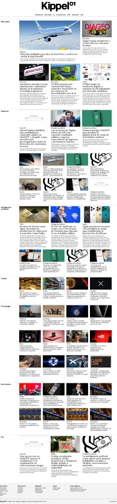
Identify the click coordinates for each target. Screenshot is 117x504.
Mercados (85, 38)
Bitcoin (22, 291)
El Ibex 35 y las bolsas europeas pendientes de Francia (29, 425)
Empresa (3, 488)
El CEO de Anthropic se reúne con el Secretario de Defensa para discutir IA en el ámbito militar (64, 230)
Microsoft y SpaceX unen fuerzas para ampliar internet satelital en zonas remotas (77, 373)
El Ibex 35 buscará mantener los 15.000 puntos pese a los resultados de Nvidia (51, 426)
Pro (68, 15)
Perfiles (20, 488)
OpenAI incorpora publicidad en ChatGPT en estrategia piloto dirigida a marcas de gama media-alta (53, 197)
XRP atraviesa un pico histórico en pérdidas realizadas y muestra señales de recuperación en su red (100, 296)
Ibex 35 (45, 422)
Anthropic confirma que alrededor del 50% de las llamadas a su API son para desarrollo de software (100, 374)
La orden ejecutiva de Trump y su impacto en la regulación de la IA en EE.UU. (30, 267)
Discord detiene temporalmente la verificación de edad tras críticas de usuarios (29, 348)
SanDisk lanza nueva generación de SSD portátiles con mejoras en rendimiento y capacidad (30, 373)
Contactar (38, 492)
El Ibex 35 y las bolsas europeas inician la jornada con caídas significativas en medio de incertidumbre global (100, 427)
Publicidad (39, 491)
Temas (20, 489)
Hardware (46, 319)
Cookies (55, 489)
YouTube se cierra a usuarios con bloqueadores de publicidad (98, 348)
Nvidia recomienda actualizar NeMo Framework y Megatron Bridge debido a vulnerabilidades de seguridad (64, 462)
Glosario (20, 491)
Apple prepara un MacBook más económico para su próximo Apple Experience (53, 348)
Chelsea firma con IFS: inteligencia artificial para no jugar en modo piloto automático (77, 323)
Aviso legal (56, 488)
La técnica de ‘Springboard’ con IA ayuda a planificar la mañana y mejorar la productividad (98, 268)
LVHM (84, 82)
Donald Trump (25, 263)
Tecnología (61, 15)
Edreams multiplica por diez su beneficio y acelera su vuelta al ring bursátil (48, 55)
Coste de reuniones (77, 491)
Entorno (48, 15)
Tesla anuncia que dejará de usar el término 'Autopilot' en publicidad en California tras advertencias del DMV (29, 172)
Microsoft (93, 167)
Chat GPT (23, 128)
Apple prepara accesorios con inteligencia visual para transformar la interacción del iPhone (96, 230)
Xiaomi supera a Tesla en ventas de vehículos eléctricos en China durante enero (30, 196)
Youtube (93, 344)
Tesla (21, 167)
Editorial (38, 489)
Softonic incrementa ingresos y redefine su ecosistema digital (28, 322)
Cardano (93, 291)
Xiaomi (22, 192)
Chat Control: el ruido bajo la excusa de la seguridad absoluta (52, 372)
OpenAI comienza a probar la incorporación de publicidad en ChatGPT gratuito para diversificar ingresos (100, 197)
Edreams (23, 52)
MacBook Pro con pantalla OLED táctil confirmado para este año (100, 322)
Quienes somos (40, 488)
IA (54, 15)
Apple (84, 224)
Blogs (20, 492)
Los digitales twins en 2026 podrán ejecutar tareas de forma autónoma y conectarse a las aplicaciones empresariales (77, 173)
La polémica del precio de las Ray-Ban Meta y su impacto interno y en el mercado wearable (77, 348)
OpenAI (46, 192)
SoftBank (23, 319)
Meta (21, 344)
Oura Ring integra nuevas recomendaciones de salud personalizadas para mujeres (53, 323)
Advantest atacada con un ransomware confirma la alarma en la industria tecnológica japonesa (33, 87)
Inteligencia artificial (58, 128)
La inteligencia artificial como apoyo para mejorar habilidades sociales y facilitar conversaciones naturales (96, 461)
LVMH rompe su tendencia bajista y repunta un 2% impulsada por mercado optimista (96, 87)
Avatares (75, 15)
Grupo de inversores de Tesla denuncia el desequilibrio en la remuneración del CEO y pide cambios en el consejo (76, 403)
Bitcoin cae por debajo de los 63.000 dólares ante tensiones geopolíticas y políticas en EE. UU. (77, 295)
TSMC (22, 224)
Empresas (39, 15)
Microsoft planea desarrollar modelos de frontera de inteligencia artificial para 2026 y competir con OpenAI (99, 172)
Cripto (45, 291)
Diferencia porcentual (78, 489)
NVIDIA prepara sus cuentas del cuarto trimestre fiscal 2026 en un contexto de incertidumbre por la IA (63, 89)
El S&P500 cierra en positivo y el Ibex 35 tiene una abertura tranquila (100, 400)
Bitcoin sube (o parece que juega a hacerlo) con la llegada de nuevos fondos (29, 295)
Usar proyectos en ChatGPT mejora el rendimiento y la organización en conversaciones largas (31, 461)
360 (81, 15)
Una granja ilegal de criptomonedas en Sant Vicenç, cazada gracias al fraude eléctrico (53, 295)
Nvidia (45, 167)
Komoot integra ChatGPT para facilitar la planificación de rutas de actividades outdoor (96, 134)
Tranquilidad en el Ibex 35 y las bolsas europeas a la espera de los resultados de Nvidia (77, 426)
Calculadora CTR (76, 488)
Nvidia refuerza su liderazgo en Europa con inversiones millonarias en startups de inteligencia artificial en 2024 (29, 403)
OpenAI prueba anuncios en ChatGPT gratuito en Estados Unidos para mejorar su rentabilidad (76, 196)
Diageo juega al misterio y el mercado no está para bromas (96, 43)
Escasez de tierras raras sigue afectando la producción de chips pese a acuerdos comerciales (33, 230)
